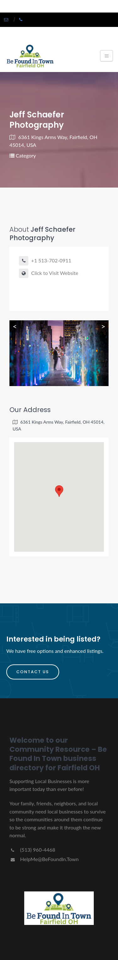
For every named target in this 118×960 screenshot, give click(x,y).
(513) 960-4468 (32, 850)
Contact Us (32, 671)
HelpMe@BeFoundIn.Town (44, 859)
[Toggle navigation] (106, 55)
